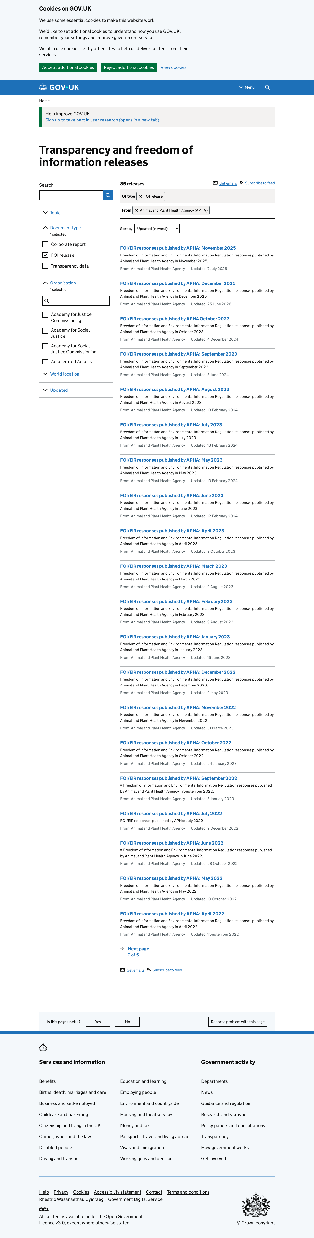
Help (44, 1192)
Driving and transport (60, 1158)
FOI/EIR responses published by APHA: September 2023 (178, 354)
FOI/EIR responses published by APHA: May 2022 (171, 878)
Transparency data (70, 266)
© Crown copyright (255, 1222)
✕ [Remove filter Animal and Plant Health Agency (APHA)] (136, 210)
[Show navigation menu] (247, 87)
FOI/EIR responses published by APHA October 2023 (175, 319)
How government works (225, 1147)
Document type (65, 227)
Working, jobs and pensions (147, 1158)
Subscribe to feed (257, 183)
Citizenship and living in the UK (70, 1125)
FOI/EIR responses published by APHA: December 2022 (178, 672)
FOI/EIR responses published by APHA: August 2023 (174, 389)
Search (64, 184)
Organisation (63, 283)
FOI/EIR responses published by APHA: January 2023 (175, 637)
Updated (59, 390)
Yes (102, 1021)
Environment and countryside (149, 1103)
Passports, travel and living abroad (155, 1136)
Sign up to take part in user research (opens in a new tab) (102, 120)
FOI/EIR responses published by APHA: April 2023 (172, 531)
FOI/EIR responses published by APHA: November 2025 (178, 248)
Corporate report (68, 244)
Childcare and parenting (63, 1114)
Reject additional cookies (129, 67)
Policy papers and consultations (233, 1125)
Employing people (138, 1092)
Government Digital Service (135, 1199)
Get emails (225, 183)
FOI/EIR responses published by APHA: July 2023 (171, 425)
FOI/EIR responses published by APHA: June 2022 (171, 843)
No (132, 1021)
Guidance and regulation (225, 1103)
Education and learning (143, 1081)
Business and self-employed (67, 1103)
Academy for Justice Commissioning (71, 317)
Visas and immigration (142, 1147)
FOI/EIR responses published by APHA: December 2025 (178, 283)
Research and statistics (225, 1114)
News (207, 1092)
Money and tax (135, 1125)
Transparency (215, 1136)
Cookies (81, 1192)
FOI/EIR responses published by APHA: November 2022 (178, 707)
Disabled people (55, 1147)
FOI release (62, 255)
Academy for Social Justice (70, 333)
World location (64, 374)
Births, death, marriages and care (72, 1092)
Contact (154, 1192)
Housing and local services (146, 1114)
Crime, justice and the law (65, 1136)
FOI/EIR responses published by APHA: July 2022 (171, 813)
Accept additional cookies (68, 67)
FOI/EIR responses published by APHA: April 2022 (172, 913)
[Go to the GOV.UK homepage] (59, 87)
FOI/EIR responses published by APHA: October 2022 (175, 743)
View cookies (174, 67)
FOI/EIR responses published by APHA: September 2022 (178, 778)
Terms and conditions (188, 1192)
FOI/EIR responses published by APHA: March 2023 (173, 566)
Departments (214, 1081)
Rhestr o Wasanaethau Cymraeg (71, 1199)
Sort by (126, 228)
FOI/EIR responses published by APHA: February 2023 (176, 601)
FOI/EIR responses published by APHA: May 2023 (171, 460)
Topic (55, 212)
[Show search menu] (267, 87)
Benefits (47, 1081)
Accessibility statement (117, 1192)
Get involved (213, 1158)
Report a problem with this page (238, 1021)
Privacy (61, 1192)
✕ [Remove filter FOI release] (140, 196)
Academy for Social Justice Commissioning (73, 349)
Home (44, 100)
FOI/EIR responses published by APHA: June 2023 (171, 495)
